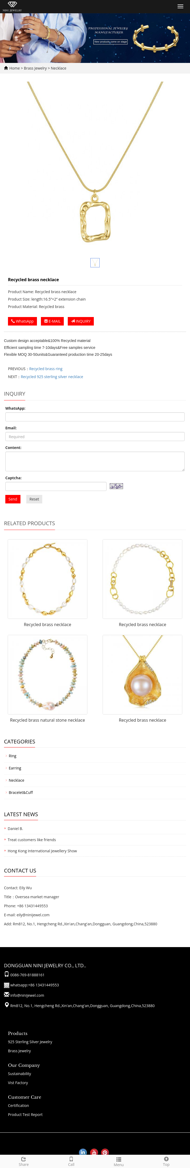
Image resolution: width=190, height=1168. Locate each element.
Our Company (24, 1065)
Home (14, 68)
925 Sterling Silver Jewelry (30, 1041)
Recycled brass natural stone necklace (47, 720)
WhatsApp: (15, 408)
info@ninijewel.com (27, 995)
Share (24, 1161)
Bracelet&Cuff (21, 792)
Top (166, 1161)
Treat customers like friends (32, 839)
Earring (15, 768)
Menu (119, 1161)
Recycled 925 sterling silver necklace (52, 376)
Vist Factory (18, 1082)
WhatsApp (22, 321)
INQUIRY (81, 321)
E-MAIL (52, 321)
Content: (13, 447)
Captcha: (13, 477)
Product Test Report (25, 1114)
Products (17, 1033)
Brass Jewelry (36, 68)
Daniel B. (15, 828)
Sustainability (19, 1073)
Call (71, 1161)
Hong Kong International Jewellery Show (42, 850)
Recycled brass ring (45, 368)
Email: (11, 427)
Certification (18, 1105)
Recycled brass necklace (47, 624)
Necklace (58, 68)
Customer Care (24, 1097)
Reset (34, 499)
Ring (12, 755)
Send (13, 499)
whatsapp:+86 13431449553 (34, 984)
